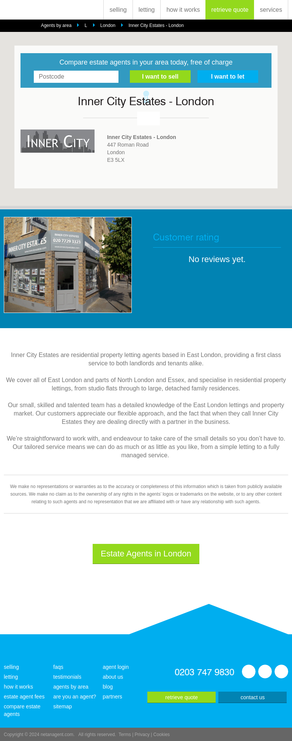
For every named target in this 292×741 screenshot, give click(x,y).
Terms (124, 734)
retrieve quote (229, 9)
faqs (58, 667)
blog (108, 687)
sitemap (62, 706)
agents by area (70, 687)
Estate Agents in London (146, 553)
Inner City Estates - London (155, 25)
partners (112, 697)
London (107, 25)
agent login (116, 667)
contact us (252, 697)
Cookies (161, 734)
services (271, 9)
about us (113, 677)
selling (117, 9)
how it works (183, 9)
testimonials (67, 677)
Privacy (142, 734)
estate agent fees (24, 697)
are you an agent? (74, 697)
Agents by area (56, 25)
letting (147, 9)
